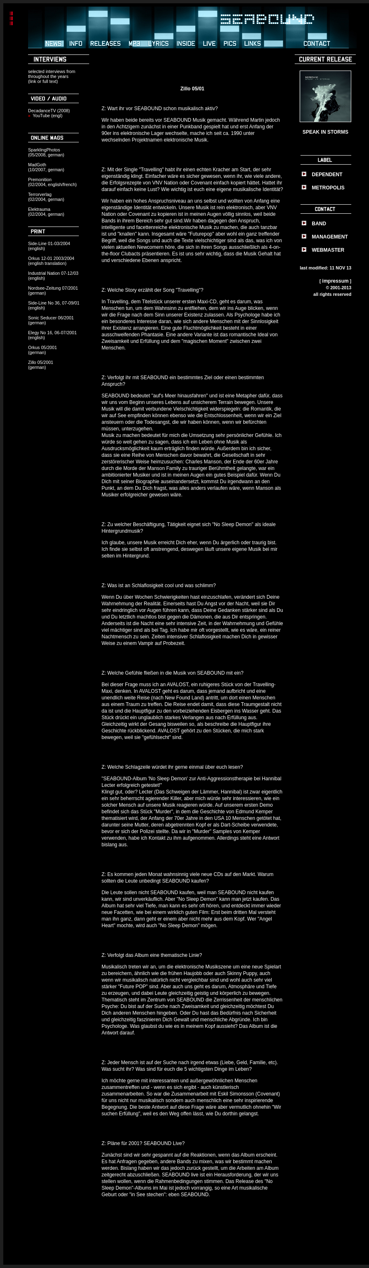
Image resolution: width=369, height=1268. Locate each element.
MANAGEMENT (330, 237)
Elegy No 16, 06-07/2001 (52, 332)
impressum (335, 281)
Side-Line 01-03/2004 (49, 243)
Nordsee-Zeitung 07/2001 (53, 288)
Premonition (40, 179)
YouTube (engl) (47, 115)
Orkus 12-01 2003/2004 (51, 258)
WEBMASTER (328, 250)
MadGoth (37, 164)
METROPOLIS (328, 188)
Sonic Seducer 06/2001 (51, 317)
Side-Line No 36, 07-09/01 (53, 302)
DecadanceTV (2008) (49, 110)
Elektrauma (39, 209)
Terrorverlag (40, 194)
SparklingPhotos (44, 149)
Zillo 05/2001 (40, 362)
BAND (319, 224)
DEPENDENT (327, 174)
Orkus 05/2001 (42, 347)
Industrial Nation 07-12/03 (53, 273)
